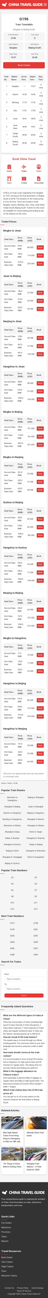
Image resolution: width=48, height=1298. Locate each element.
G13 (35, 909)
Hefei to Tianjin (35, 832)
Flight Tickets (7, 1266)
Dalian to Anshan (12, 838)
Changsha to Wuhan (35, 826)
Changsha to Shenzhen (35, 851)
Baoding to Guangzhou (12, 819)
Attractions (6, 1227)
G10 (12, 903)
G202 (12, 936)
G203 (36, 936)
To (24, 987)
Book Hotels (6, 1257)
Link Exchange (37, 1288)
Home (3, 783)
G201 (36, 929)
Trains (9, 783)
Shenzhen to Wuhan (12, 826)
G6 (12, 890)
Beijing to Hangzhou (35, 813)
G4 (12, 884)
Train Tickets (7, 1262)
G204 (12, 942)
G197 (12, 923)
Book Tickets (24, 65)
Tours (3, 1271)
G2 (12, 877)
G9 (36, 896)
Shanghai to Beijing (12, 807)
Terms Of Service (24, 1291)
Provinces (5, 1232)
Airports (4, 1241)
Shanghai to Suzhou (12, 844)
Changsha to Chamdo (36, 838)
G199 (12, 929)
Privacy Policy (23, 1288)
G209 (36, 955)
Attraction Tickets (9, 1275)
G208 (12, 955)
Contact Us (9, 1288)
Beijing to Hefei (12, 851)
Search (24, 995)
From (24, 977)
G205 (36, 942)
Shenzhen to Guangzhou (12, 799)
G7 (36, 890)
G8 (12, 896)
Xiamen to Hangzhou (12, 813)
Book (40, 247)
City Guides (6, 1223)
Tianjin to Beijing (35, 844)
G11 (35, 903)
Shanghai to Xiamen (35, 819)
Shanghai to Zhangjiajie (12, 857)
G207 (36, 948)
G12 (12, 909)
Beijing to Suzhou (12, 863)
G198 (36, 923)
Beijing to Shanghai (36, 797)
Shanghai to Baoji (12, 832)
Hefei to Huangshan (35, 857)
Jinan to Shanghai (35, 807)
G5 (36, 884)
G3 (36, 877)
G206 (12, 948)
